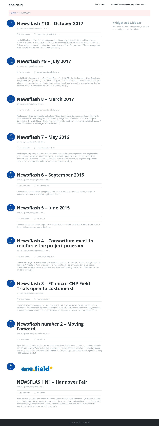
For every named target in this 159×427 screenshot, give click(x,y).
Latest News (41, 34)
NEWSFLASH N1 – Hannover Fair (52, 382)
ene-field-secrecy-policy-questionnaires (128, 4)
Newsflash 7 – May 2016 (43, 137)
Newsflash (50, 34)
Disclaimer (99, 4)
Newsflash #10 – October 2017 (50, 23)
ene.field (16, 5)
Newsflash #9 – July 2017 (44, 61)
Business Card (73, 422)
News (57, 34)
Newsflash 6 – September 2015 (50, 174)
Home (13, 13)
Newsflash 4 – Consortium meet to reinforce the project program (55, 243)
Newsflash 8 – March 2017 (45, 99)
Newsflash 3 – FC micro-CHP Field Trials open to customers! (53, 286)
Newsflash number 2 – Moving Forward (50, 326)
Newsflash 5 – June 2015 (43, 207)
